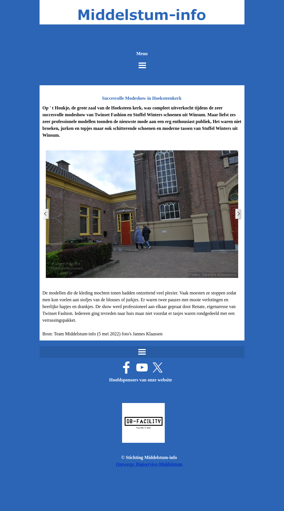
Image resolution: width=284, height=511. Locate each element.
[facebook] (126, 367)
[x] (158, 367)
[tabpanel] (142, 122)
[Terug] (45, 214)
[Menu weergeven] (142, 65)
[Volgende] (238, 214)
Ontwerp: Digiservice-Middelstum (149, 464)
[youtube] (142, 367)
